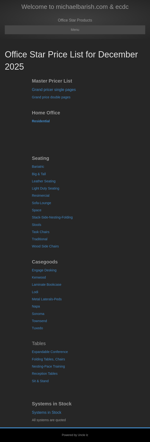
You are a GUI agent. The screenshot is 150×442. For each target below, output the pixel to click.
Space (36, 210)
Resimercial (40, 195)
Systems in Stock (46, 412)
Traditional (39, 239)
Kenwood (39, 277)
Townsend (39, 321)
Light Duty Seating (45, 188)
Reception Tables (45, 373)
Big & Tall (39, 174)
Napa (36, 306)
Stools (36, 225)
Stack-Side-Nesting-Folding (52, 217)
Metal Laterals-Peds (47, 299)
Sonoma (38, 314)
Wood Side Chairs (45, 246)
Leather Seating (44, 181)
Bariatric (38, 166)
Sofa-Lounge (41, 203)
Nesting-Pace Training (48, 366)
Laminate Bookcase (46, 284)
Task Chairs (40, 232)
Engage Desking (44, 270)
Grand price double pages (51, 97)
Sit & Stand (40, 381)
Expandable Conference (50, 352)
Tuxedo (37, 328)
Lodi (35, 292)
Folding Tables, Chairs (48, 359)
